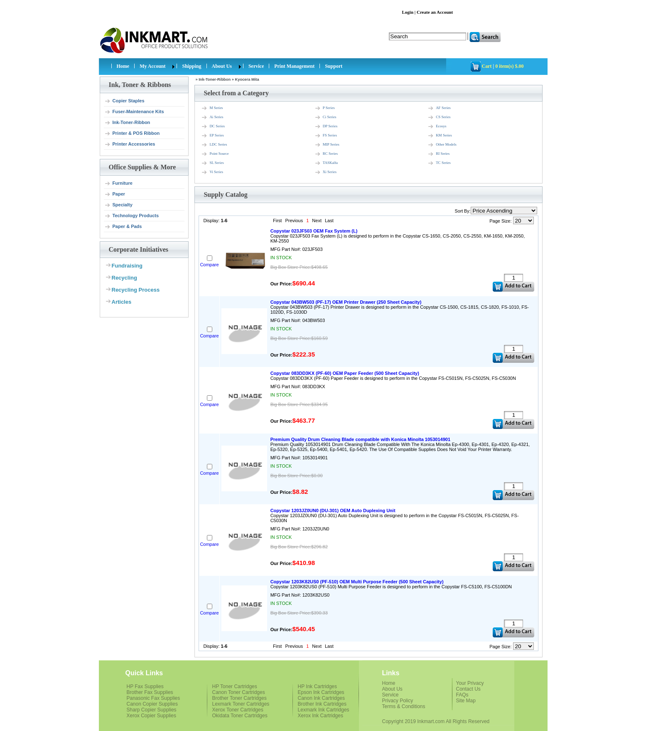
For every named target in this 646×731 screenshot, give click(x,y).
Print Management (294, 66)
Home (123, 66)
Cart (487, 66)
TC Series (439, 163)
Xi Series (325, 172)
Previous (294, 220)
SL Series (212, 163)
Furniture (118, 183)
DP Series (325, 126)
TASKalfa (326, 163)
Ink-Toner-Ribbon (127, 122)
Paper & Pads (123, 226)
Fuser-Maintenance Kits (134, 112)
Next (317, 220)
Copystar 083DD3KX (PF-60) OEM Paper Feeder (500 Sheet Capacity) (344, 373)
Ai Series (212, 117)
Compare (209, 264)
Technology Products (131, 216)
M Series (212, 108)
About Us (222, 66)
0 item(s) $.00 (509, 66)
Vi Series (212, 172)
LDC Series (214, 144)
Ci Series (325, 117)
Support (333, 66)
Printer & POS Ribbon (132, 133)
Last (329, 220)
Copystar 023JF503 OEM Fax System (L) (314, 230)
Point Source (214, 154)
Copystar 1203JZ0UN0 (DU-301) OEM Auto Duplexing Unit (332, 510)
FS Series (325, 135)
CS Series (438, 117)
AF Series (439, 108)
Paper (114, 194)
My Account (152, 66)
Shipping (191, 66)
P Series (324, 108)
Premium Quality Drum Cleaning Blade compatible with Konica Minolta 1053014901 (360, 439)
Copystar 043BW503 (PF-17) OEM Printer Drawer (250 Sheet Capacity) (346, 302)
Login (408, 12)
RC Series (326, 154)
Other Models (442, 144)
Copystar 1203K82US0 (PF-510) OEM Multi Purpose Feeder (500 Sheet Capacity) (357, 581)
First (277, 220)
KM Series (439, 135)
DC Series (213, 126)
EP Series (212, 135)
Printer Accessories (129, 144)
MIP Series (326, 144)
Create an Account (435, 12)
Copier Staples (124, 101)
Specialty (118, 205)
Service (256, 66)
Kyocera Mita (247, 79)
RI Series (438, 154)
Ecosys (437, 126)
